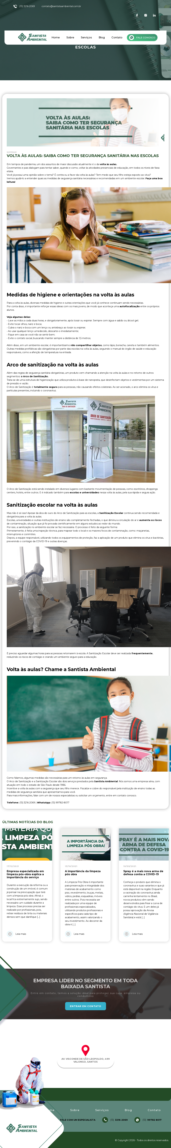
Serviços (86, 37)
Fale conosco (142, 37)
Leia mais (16, 934)
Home (55, 37)
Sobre (70, 37)
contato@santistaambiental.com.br (61, 6)
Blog (102, 37)
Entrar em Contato (85, 1006)
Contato (116, 37)
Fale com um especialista (77, 1119)
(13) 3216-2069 (24, 6)
